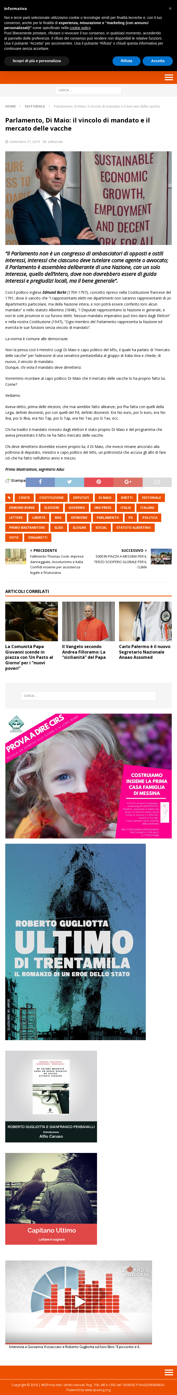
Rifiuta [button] (126, 61)
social (101, 527)
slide (58, 527)
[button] (170, 8)
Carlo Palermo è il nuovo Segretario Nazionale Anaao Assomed (144, 652)
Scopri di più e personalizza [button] (37, 61)
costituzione (51, 497)
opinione (79, 517)
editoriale (55, 141)
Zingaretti (37, 537)
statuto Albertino (133, 527)
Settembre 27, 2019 (24, 141)
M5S (58, 517)
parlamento (108, 517)
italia (126, 507)
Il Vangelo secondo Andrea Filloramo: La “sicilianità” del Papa (84, 652)
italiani (147, 507)
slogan (79, 527)
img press (102, 507)
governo (77, 507)
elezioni (51, 507)
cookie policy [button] (80, 28)
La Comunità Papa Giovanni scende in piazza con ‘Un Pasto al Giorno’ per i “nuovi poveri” (29, 657)
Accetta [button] (157, 61)
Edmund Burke (22, 507)
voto (14, 537)
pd (130, 517)
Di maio (105, 497)
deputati (81, 497)
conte (24, 497)
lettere (16, 517)
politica (149, 517)
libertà (38, 517)
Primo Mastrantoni (27, 527)
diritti (127, 497)
